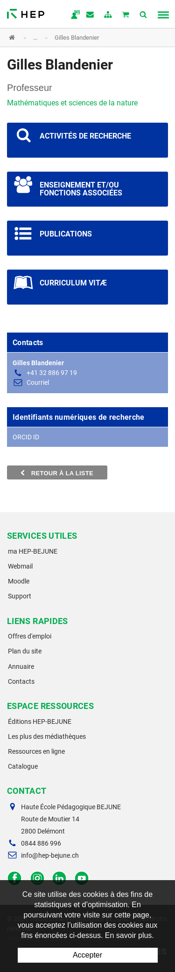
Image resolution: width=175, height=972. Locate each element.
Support (19, 596)
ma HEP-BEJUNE (32, 551)
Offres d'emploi (29, 636)
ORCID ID (26, 437)
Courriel (38, 382)
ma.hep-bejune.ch (73, 15)
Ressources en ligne (36, 751)
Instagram (37, 878)
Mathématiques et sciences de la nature (72, 102)
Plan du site (25, 651)
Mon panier (126, 15)
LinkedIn (59, 878)
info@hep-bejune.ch (50, 855)
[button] (80, 37)
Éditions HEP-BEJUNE (39, 721)
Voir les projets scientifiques (87, 140)
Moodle (18, 581)
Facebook (14, 878)
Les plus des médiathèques (47, 736)
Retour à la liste (57, 473)
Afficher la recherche (144, 15)
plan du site (108, 15)
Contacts (21, 681)
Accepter (87, 955)
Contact (90, 15)
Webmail (20, 566)
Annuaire (21, 666)
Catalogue (23, 766)
